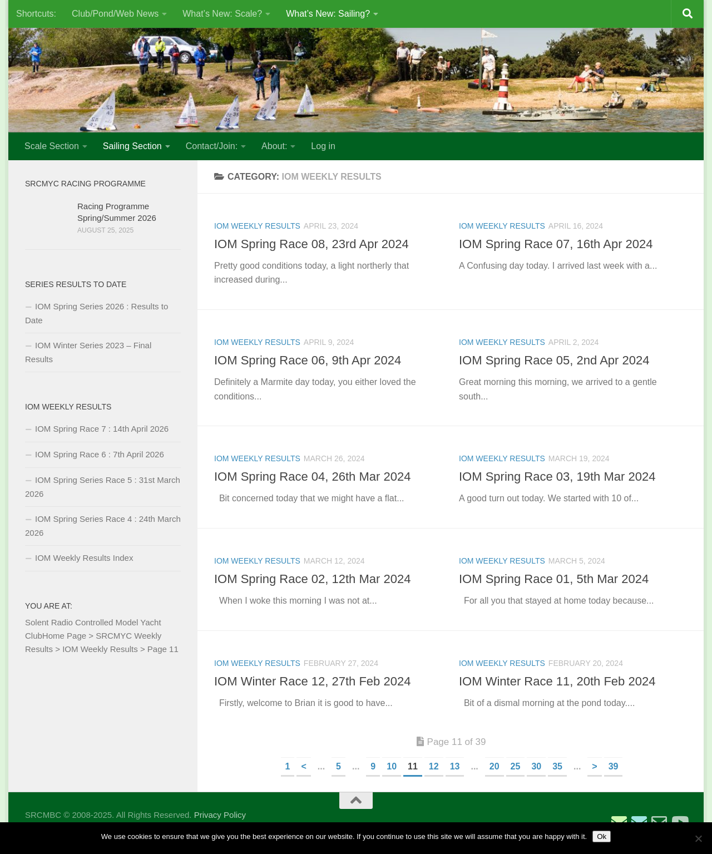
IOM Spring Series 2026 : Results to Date (96, 313)
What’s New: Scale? (222, 13)
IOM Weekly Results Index (84, 557)
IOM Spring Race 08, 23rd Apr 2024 (311, 244)
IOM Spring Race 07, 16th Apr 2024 (556, 244)
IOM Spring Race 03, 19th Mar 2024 (557, 476)
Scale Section (51, 146)
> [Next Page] (594, 766)
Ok (601, 836)
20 (495, 766)
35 (557, 766)
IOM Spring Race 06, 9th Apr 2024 (307, 360)
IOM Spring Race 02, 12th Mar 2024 (312, 579)
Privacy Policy (220, 815)
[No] (698, 838)
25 (516, 766)
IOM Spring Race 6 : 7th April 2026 (99, 454)
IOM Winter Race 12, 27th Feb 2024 (312, 681)
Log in (323, 146)
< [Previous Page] (303, 766)
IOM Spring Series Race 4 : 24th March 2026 (103, 525)
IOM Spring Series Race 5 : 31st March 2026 (102, 486)
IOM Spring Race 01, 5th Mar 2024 (554, 579)
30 (536, 766)
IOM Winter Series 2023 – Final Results (88, 352)
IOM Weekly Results (257, 225)
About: (274, 146)
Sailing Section (132, 146)
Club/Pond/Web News (115, 13)
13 (455, 766)
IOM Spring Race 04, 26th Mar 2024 (312, 476)
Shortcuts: (36, 13)
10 (392, 766)
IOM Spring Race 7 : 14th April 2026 (102, 428)
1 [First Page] (287, 766)
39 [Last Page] (614, 766)
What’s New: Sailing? (328, 13)
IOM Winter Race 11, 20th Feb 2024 (557, 681)
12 (434, 766)
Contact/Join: (212, 146)
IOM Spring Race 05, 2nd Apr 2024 (554, 360)
